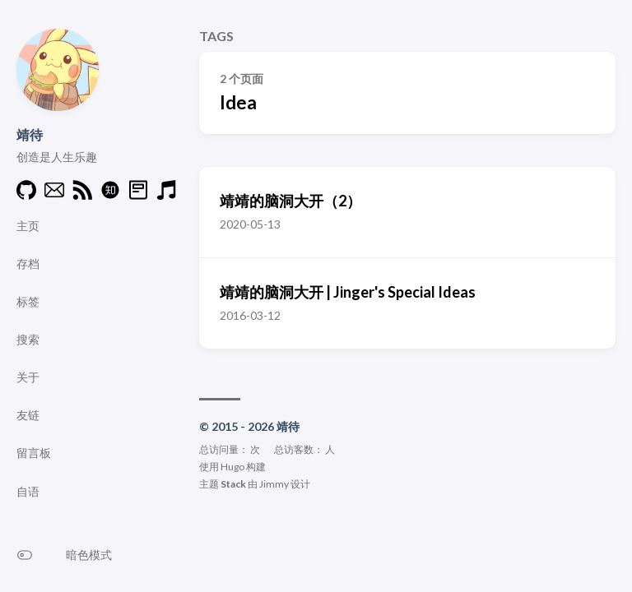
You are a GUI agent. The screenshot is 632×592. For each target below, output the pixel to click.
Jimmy (274, 484)
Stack (233, 484)
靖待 (29, 134)
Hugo (232, 466)
